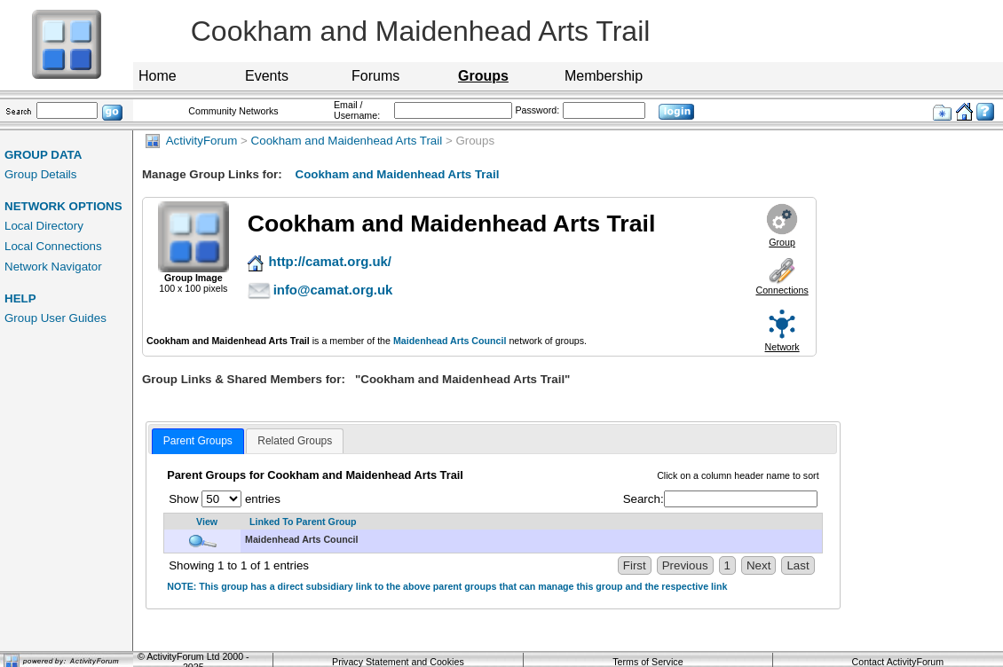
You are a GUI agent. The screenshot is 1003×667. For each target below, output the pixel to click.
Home (157, 75)
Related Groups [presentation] (294, 441)
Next (758, 565)
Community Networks (233, 111)
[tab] (198, 441)
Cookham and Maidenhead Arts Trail (347, 140)
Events (266, 75)
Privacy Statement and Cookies (398, 661)
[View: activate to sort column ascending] (202, 522)
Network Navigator (53, 266)
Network (782, 346)
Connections (781, 290)
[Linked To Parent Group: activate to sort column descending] (531, 522)
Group (782, 242)
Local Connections (53, 246)
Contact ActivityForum (898, 661)
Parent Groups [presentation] (198, 441)
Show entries (224, 499)
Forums (375, 75)
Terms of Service (647, 661)
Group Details (40, 174)
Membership (604, 75)
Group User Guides (55, 318)
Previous (685, 565)
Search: (720, 499)
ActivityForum (191, 140)
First (634, 565)
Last (797, 565)
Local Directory (43, 225)
